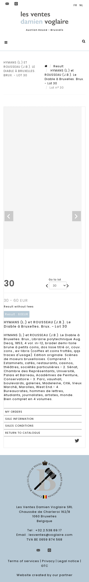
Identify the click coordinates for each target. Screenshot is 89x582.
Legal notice (68, 561)
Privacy (48, 561)
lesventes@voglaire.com (51, 534)
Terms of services (23, 561)
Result (58, 66)
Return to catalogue (22, 433)
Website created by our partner (45, 575)
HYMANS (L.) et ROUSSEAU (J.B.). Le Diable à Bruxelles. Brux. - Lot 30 (64, 76)
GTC (44, 566)
